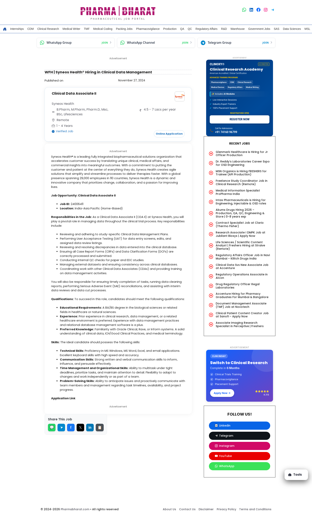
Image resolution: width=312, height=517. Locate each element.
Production (169, 28)
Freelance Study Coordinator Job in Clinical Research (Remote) (241, 182)
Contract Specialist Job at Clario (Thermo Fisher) (240, 224)
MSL (307, 28)
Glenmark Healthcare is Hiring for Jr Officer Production (242, 153)
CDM (30, 28)
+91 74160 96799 (226, 132)
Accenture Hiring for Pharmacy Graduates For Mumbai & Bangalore (242, 295)
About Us (169, 509)
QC (190, 28)
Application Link (65, 416)
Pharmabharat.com (75, 509)
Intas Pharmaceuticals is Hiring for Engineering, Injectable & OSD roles (241, 201)
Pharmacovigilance (148, 28)
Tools (295, 474)
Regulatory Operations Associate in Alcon (242, 276)
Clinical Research (48, 28)
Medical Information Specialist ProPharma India (238, 192)
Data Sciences (292, 28)
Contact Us (187, 509)
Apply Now (222, 393)
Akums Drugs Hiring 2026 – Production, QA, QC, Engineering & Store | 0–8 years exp (240, 213)
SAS (276, 28)
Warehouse (237, 28)
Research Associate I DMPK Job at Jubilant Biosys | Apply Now (240, 234)
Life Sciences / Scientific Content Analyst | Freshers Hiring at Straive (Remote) (240, 245)
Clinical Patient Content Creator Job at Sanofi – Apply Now (242, 315)
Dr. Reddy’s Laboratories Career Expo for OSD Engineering (243, 163)
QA (182, 28)
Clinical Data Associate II (75, 93)
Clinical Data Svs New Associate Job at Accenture (242, 266)
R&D (224, 28)
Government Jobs (259, 28)
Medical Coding (102, 28)
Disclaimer (206, 509)
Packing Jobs (124, 28)
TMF (87, 28)
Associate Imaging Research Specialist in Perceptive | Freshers (240, 324)
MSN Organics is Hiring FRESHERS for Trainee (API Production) (241, 173)
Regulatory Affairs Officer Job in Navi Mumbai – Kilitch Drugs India (243, 256)
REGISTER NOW (240, 119)
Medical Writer (71, 28)
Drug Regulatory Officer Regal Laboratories (238, 286)
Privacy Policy (226, 509)
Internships (17, 28)
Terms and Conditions (255, 509)
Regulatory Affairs (206, 28)
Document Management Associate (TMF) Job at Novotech (241, 305)
